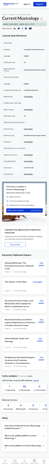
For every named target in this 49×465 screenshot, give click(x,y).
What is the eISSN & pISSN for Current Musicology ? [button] (21, 437)
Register (40, 4)
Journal (12, 14)
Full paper (41, 264)
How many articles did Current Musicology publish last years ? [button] (22, 427)
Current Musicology (24, 14)
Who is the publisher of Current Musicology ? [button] (23, 447)
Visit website (28, 97)
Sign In (27, 4)
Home (5, 14)
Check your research (24, 210)
